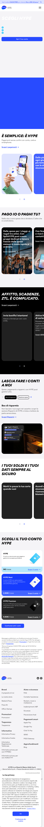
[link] (7, 8)
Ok (21, 814)
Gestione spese (20, 397)
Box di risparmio (8, 397)
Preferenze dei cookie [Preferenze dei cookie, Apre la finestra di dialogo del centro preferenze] (20, 820)
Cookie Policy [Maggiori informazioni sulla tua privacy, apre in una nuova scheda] (31, 808)
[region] (20, 798)
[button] (40, 7)
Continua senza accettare (32, 772)
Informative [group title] (7, 731)
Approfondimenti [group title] (31, 744)
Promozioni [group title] (6, 714)
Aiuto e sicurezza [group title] (31, 690)
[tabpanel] (22, 429)
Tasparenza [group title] (6, 722)
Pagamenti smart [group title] (31, 719)
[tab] (8, 397)
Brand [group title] (4, 690)
